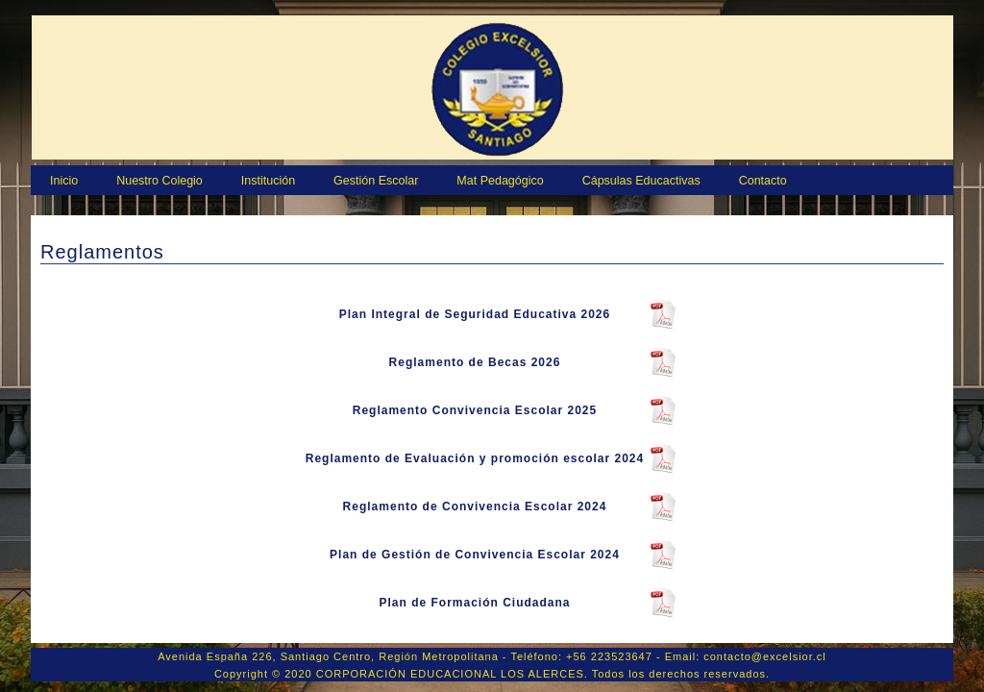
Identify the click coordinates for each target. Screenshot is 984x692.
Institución (268, 180)
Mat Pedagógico (499, 180)
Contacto (763, 180)
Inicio (64, 180)
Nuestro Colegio (159, 180)
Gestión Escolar (375, 180)
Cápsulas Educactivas (641, 180)
